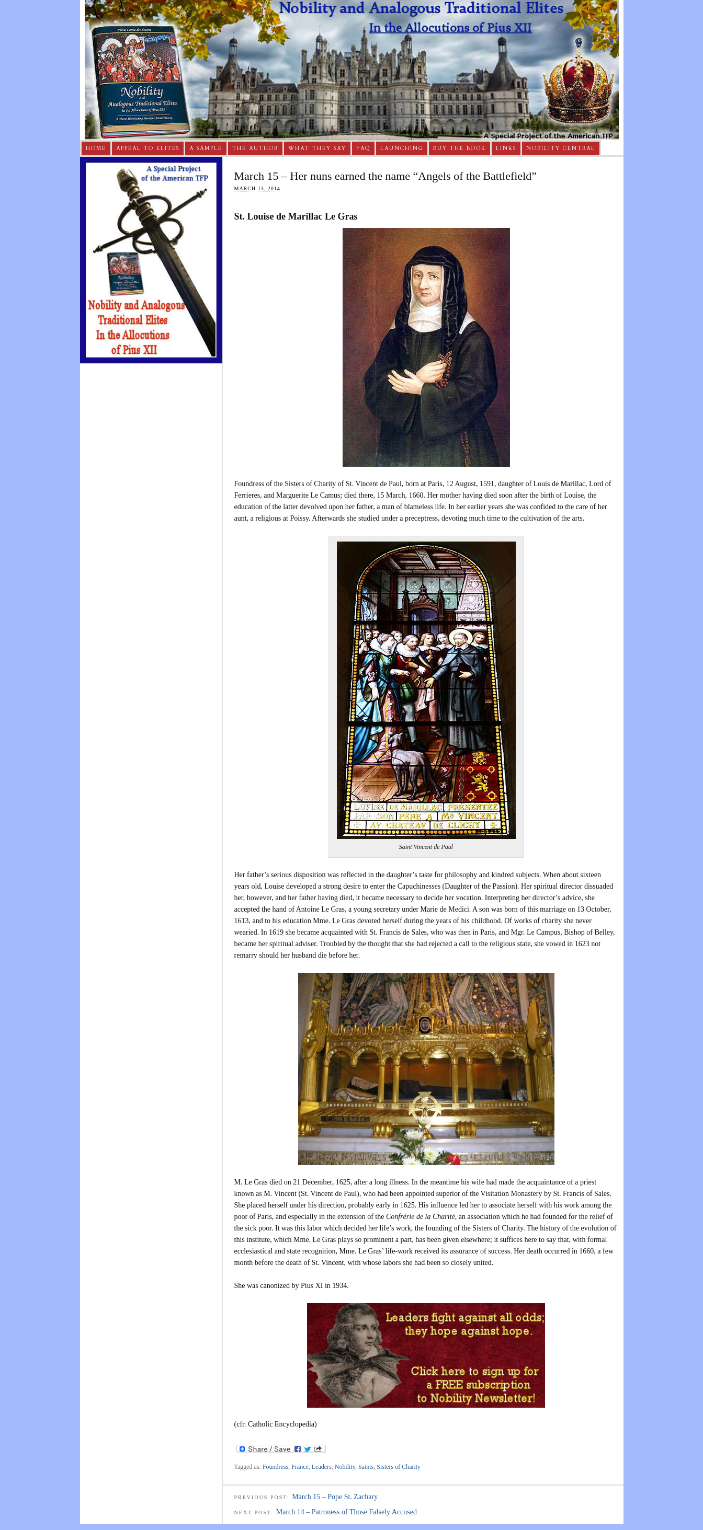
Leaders (322, 1466)
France (300, 1466)
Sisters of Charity (399, 1466)
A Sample (205, 148)
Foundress (275, 1466)
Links (506, 148)
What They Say (317, 148)
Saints (365, 1466)
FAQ (363, 148)
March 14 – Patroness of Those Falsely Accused (346, 1512)
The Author (255, 148)
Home (96, 148)
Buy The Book (459, 148)
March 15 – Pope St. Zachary (335, 1497)
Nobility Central (560, 148)
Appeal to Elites (147, 148)
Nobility (345, 1466)
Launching (401, 148)
